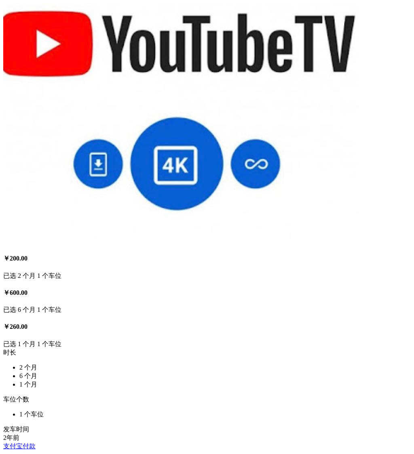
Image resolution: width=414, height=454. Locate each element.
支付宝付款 (19, 446)
